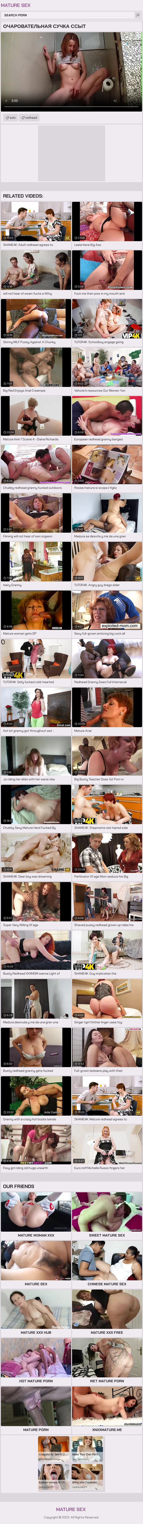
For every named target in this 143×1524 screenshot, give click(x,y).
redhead (31, 118)
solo (13, 118)
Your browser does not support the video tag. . (71, 72)
